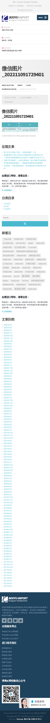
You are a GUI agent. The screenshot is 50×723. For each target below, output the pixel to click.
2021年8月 (8, 443)
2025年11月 (8, 338)
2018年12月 (8, 530)
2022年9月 (8, 408)
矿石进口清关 (29, 272)
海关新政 (6, 268)
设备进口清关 (7, 276)
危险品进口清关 (34, 255)
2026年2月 (8, 330)
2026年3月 (8, 328)
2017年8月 (8, 573)
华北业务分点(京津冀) (34, 6)
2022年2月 (8, 427)
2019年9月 (8, 505)
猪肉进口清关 (19, 272)
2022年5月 (8, 419)
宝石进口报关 (7, 669)
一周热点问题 (7, 239)
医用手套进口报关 (8, 251)
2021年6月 (8, 449)
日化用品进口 (7, 666)
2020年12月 (8, 465)
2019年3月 (8, 521)
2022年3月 (8, 425)
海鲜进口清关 (16, 268)
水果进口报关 (19, 264)
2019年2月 (8, 524)
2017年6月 (8, 578)
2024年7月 (8, 381)
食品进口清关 (20, 289)
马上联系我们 (7, 190)
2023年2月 (8, 395)
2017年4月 (8, 583)
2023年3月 (8, 392)
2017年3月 (8, 586)
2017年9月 (8, 570)
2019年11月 (8, 500)
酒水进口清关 (15, 281)
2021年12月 (8, 433)
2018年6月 (8, 546)
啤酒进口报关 (7, 655)
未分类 (6, 206)
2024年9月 (8, 376)
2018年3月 (8, 554)
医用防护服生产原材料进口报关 (26, 251)
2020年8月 (8, 476)
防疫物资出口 (7, 648)
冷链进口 (30, 243)
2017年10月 (8, 567)
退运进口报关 (7, 652)
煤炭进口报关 (26, 268)
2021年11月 (8, 435)
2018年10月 (8, 535)
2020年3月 (8, 489)
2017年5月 (8, 581)
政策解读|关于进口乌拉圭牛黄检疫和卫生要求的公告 (23, 155)
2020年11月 (8, 468)
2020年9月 (8, 473)
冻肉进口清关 (7, 247)
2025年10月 (8, 341)
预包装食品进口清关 (35, 284)
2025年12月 (8, 336)
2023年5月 (8, 387)
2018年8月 (8, 540)
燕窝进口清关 (37, 268)
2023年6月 (8, 384)
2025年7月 (8, 349)
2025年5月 (8, 355)
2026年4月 (8, 325)
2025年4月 (8, 357)
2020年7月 (8, 478)
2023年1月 (8, 398)
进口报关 (26, 276)
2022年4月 (8, 422)
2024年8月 (8, 379)
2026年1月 (8, 333)
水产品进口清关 (7, 264)
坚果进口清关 (7, 259)
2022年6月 (8, 416)
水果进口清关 (30, 264)
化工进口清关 (32, 247)
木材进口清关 (18, 259)
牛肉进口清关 (7, 272)
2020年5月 (8, 484)
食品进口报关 (7, 289)
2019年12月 (8, 497)
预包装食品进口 (21, 284)
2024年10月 (8, 373)
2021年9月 (8, 441)
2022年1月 (8, 430)
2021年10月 (8, 438)
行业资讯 (7, 209)
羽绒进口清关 (41, 272)
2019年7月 (8, 511)
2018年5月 (8, 548)
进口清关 (36, 276)
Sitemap (20, 719)
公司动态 (7, 204)
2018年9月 (8, 538)
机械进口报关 (29, 259)
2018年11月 (8, 532)
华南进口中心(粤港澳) (16, 6)
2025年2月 (8, 363)
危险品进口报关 (21, 255)
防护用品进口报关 (37, 281)
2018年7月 (8, 543)
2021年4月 (8, 454)
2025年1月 (8, 365)
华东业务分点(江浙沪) (25, 10)
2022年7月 (8, 414)
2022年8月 (8, 411)
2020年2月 (8, 492)
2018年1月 (8, 559)
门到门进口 (25, 281)
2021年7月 (8, 446)
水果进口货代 (42, 264)
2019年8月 (8, 508)
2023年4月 (8, 390)
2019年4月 (8, 519)
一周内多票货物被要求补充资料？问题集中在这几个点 (24, 158)
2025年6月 (8, 352)
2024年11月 (8, 371)
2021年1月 (8, 462)
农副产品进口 (7, 662)
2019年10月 (8, 503)
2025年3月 (8, 360)
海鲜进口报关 (7, 673)
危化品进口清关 (8, 255)
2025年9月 (8, 344)
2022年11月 (8, 403)
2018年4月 (8, 551)
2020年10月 (8, 470)
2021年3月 (8, 457)
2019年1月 (8, 527)
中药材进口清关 (31, 239)
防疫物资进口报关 (8, 284)
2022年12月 (8, 400)
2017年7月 (8, 575)
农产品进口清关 (8, 243)
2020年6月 (8, 481)
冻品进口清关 (40, 243)
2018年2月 (8, 556)
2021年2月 (8, 460)
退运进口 (5, 281)
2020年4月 (8, 486)
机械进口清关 (41, 259)
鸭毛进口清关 (32, 289)
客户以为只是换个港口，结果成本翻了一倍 (20, 152)
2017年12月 (8, 562)
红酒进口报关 (7, 659)
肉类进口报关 (7, 676)
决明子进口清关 (20, 243)
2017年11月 (8, 565)
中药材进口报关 (18, 239)
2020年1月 (8, 495)
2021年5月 (8, 451)
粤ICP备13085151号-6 (32, 719)
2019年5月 (8, 516)
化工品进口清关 (20, 247)
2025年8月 (8, 346)
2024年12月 (8, 368)
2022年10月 (8, 406)
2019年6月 (8, 513)
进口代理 (16, 276)
